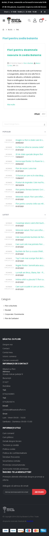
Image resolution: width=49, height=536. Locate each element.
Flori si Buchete (28, 63)
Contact (6, 348)
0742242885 (8, 393)
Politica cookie (9, 449)
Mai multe (11, 104)
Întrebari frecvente (11, 457)
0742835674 (8, 401)
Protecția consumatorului (14, 464)
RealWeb (30, 521)
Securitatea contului (11, 461)
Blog (10, 30)
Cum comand (8, 433)
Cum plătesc (8, 437)
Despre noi (8, 344)
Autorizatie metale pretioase (15, 468)
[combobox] (24, 124)
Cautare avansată (10, 360)
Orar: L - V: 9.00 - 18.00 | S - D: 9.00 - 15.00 (20, 12)
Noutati (7, 310)
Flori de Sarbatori (11, 318)
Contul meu (8, 352)
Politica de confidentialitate (15, 453)
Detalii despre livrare (12, 441)
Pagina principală (3, 29)
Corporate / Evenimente (14, 314)
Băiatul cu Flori (9, 369)
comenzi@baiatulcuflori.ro (14, 409)
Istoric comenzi (9, 356)
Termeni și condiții (11, 445)
